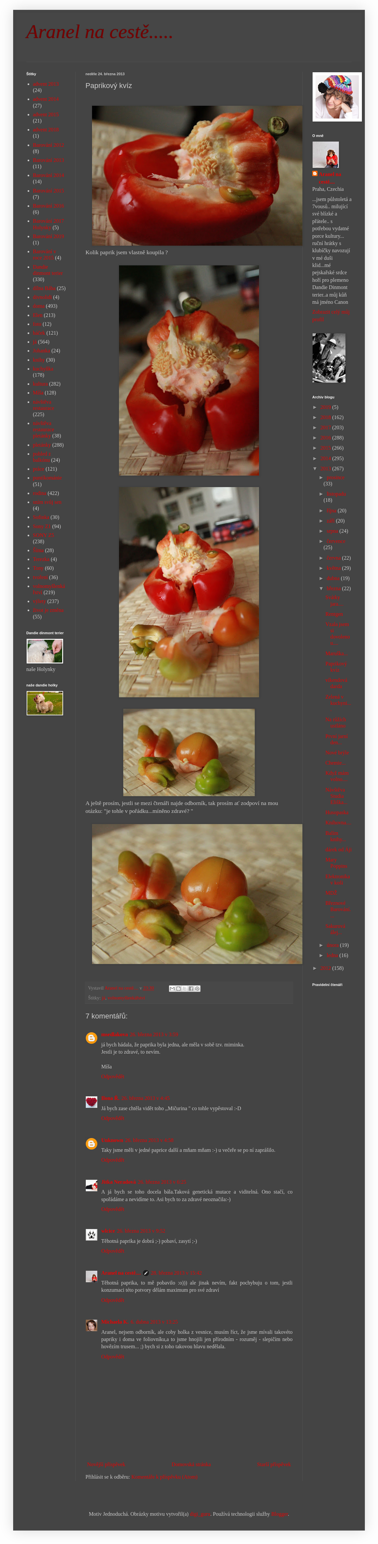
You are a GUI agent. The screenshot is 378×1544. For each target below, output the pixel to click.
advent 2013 (46, 84)
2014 (326, 458)
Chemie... (335, 763)
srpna (333, 531)
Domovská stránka (191, 1464)
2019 (326, 407)
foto (37, 324)
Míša (38, 392)
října (332, 510)
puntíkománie (47, 478)
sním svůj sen (47, 502)
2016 (326, 437)
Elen (37, 315)
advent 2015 (46, 114)
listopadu (336, 494)
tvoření (40, 577)
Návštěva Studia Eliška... (336, 796)
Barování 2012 (48, 145)
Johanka (41, 350)
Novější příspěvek (106, 1464)
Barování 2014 (48, 175)
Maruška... (336, 653)
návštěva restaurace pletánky (43, 429)
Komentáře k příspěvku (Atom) (164, 1477)
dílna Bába (44, 288)
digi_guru (200, 1514)
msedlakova (114, 1034)
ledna (333, 955)
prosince (335, 477)
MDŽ (331, 893)
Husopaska (336, 812)
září (331, 521)
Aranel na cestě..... (100, 31)
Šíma (38, 550)
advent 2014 (46, 99)
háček (39, 333)
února (333, 945)
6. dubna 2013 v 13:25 (154, 1322)
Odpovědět (112, 1076)
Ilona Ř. (110, 1098)
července (336, 541)
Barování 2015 (48, 190)
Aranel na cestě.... (121, 1273)
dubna (334, 578)
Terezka (41, 559)
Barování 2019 (48, 236)
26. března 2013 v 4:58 (149, 1140)
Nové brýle (337, 752)
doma (39, 306)
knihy (39, 360)
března (334, 588)
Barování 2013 (48, 160)
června (334, 558)
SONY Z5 (43, 535)
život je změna (48, 610)
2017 (326, 427)
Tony (38, 568)
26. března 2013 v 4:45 (145, 1098)
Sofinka (41, 517)
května (334, 568)
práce (38, 469)
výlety (39, 601)
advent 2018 (46, 129)
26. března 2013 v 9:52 (141, 1231)
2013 (326, 468)
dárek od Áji (338, 849)
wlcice (108, 1231)
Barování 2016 (48, 206)
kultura (40, 384)
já (103, 997)
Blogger (279, 1514)
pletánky (42, 445)
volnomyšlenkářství (126, 997)
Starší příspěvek (274, 1464)
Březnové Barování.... (338, 909)
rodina (39, 493)
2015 (326, 448)
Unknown (112, 1140)
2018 (326, 417)
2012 (326, 968)
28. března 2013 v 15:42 (176, 1273)
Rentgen (334, 614)
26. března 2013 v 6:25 (162, 1182)
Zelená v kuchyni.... (338, 703)
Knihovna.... (338, 822)
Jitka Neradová (118, 1182)
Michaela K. (115, 1322)
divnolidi (42, 297)
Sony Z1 (42, 526)
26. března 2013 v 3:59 (154, 1034)
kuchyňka (43, 368)
